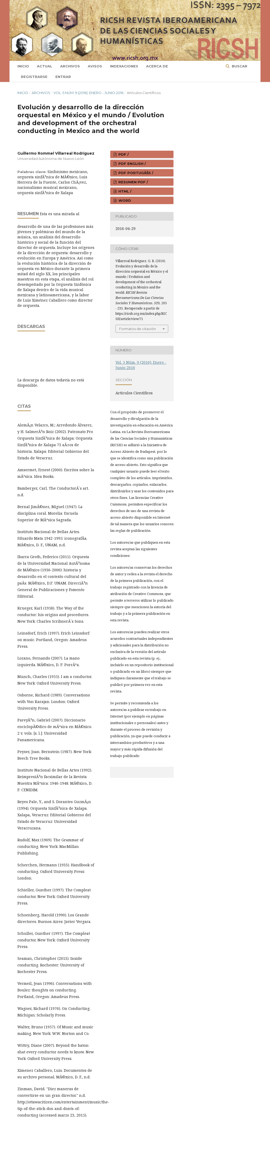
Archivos (70, 66)
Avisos (95, 66)
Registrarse (34, 77)
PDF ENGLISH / (131, 163)
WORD (124, 200)
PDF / (123, 154)
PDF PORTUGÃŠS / (135, 173)
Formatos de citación (137, 329)
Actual (44, 66)
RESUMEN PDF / (132, 182)
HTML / (124, 191)
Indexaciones (124, 66)
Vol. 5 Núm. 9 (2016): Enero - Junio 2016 (88, 93)
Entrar (63, 77)
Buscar (239, 66)
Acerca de (157, 66)
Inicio (23, 66)
